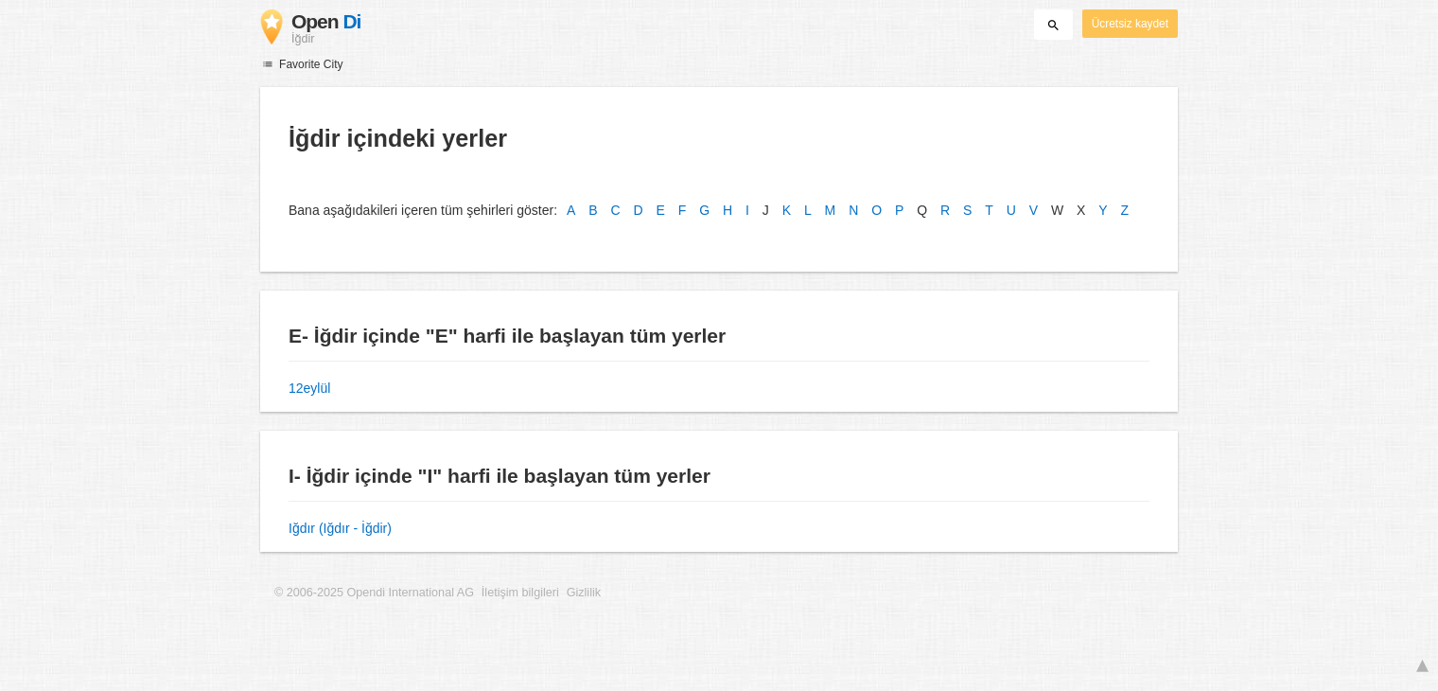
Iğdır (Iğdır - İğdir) (340, 528)
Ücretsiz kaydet (1130, 23)
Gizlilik (584, 592)
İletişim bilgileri (520, 592)
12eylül (309, 388)
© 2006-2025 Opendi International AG (374, 592)
